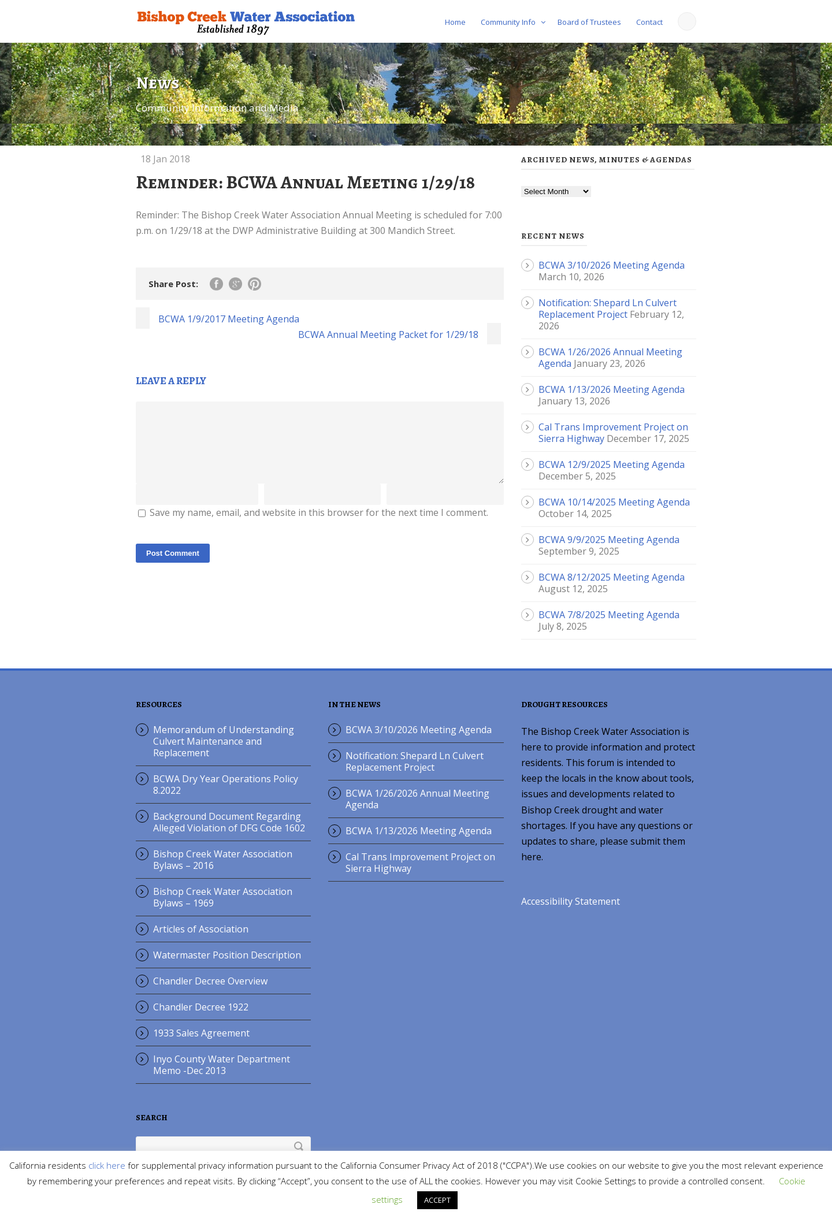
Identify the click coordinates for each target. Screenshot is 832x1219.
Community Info (508, 22)
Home (455, 22)
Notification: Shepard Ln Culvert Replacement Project (607, 308)
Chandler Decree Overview (210, 981)
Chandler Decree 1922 (200, 1007)
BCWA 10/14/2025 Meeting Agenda (614, 502)
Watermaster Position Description (227, 955)
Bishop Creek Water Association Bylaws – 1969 (222, 897)
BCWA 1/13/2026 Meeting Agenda (611, 389)
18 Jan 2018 (165, 159)
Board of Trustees (589, 22)
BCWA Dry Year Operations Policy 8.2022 (225, 784)
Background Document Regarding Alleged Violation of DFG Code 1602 (229, 822)
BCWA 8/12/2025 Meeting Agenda (611, 577)
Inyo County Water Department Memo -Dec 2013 (221, 1065)
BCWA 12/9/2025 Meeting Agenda (611, 464)
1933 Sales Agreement (201, 1033)
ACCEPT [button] (437, 1200)
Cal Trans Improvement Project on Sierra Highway (420, 862)
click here (106, 1165)
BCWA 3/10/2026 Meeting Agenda (611, 265)
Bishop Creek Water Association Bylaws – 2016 (222, 860)
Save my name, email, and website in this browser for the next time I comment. (319, 526)
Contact (649, 22)
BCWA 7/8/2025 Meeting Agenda (608, 614)
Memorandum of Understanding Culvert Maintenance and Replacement (223, 741)
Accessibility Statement (570, 901)
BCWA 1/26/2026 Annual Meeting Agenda (417, 799)
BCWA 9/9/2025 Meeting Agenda (608, 539)
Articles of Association (200, 929)
